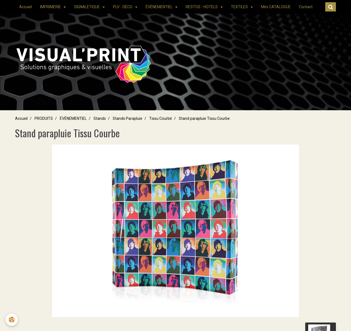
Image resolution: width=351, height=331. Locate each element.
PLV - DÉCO (123, 7)
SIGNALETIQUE (87, 7)
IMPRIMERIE (51, 7)
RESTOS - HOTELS (202, 7)
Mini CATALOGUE (276, 7)
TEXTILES (240, 7)
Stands (100, 118)
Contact (306, 7)
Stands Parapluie (127, 118)
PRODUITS (44, 118)
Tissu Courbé (160, 118)
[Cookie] (11, 319)
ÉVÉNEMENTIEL (159, 7)
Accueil (25, 7)
